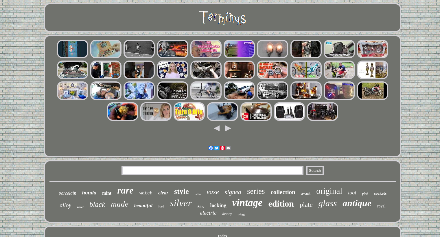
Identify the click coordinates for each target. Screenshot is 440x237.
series (256, 191)
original (329, 191)
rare (125, 190)
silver (181, 203)
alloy (65, 205)
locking (218, 205)
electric (208, 213)
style (181, 191)
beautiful (143, 205)
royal (381, 206)
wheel (241, 214)
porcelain (67, 193)
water (80, 207)
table (198, 194)
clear (163, 193)
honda (89, 192)
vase (213, 192)
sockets (380, 193)
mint (106, 193)
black (97, 204)
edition (281, 203)
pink (365, 194)
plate (306, 204)
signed (233, 192)
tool (352, 193)
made (119, 203)
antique (357, 203)
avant (305, 193)
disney (227, 214)
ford (161, 206)
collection (283, 192)
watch (145, 193)
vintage (247, 202)
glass (328, 203)
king (201, 206)
